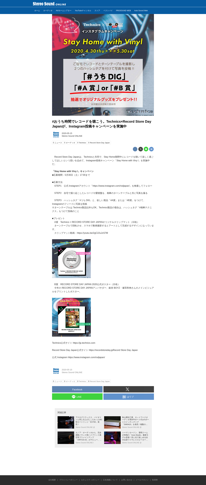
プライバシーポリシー (68, 480)
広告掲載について (110, 480)
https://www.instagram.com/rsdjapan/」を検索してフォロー (122, 186)
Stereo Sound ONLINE (72, 136)
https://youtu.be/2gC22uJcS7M (92, 233)
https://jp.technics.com (84, 343)
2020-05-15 (67, 133)
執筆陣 (155, 480)
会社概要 (52, 480)
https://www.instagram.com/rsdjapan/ (86, 357)
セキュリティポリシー (90, 480)
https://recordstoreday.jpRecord (104, 350)
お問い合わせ (126, 480)
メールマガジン (142, 480)
